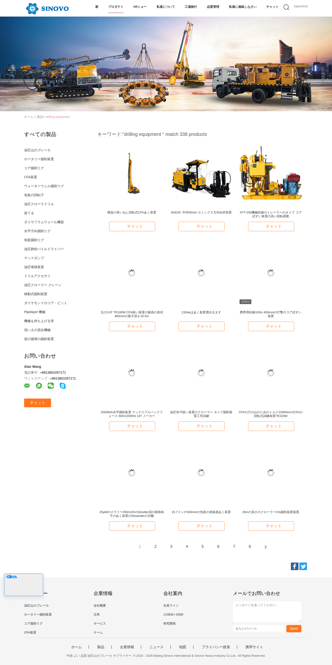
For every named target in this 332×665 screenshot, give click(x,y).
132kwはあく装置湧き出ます (201, 312)
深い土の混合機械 (37, 330)
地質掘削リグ (34, 240)
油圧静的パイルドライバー (44, 249)
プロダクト (115, 7)
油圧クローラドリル (39, 204)
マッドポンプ (34, 258)
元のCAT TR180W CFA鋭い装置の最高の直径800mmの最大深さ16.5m (131, 314)
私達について (166, 7)
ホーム (76, 647)
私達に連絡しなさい (243, 7)
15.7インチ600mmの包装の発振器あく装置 (201, 512)
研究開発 (169, 623)
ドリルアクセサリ (37, 276)
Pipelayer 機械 (34, 312)
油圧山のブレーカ (37, 150)
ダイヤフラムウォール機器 (44, 222)
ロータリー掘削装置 (39, 159)
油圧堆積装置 (34, 267)
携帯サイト (254, 647)
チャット (272, 7)
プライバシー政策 (216, 647)
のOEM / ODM (173, 614)
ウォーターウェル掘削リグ (44, 186)
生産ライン (171, 605)
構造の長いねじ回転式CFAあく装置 (131, 212)
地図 (182, 647)
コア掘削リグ (34, 168)
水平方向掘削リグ (37, 231)
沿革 (97, 614)
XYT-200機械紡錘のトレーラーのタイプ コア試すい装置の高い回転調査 (271, 214)
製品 (100, 647)
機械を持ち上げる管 (39, 321)
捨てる (29, 213)
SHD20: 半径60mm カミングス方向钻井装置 (201, 212)
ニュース (156, 647)
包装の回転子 (34, 195)
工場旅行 (191, 7)
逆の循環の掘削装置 (39, 339)
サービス (100, 623)
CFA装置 (30, 177)
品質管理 (213, 7)
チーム (98, 632)
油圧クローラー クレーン (42, 285)
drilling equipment (58, 117)
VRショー (140, 7)
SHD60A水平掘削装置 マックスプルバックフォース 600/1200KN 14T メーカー (132, 414)
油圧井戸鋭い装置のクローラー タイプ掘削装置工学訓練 (201, 414)
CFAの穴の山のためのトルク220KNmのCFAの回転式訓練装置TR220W (271, 414)
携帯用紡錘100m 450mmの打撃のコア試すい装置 (270, 314)
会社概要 (100, 605)
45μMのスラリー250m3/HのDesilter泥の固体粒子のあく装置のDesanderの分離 (132, 514)
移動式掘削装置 (35, 294)
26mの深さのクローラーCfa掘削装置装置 (270, 512)
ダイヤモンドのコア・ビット (45, 303)
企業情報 (127, 647)
